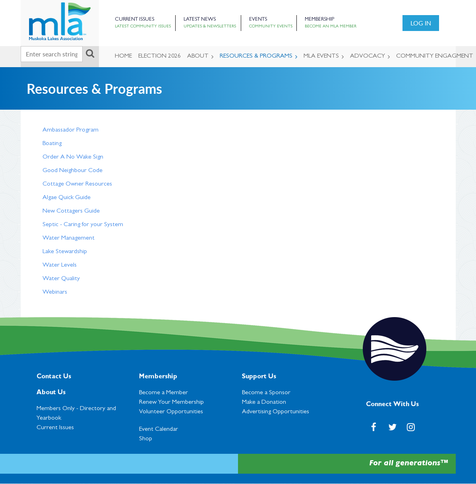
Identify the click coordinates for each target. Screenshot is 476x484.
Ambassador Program (71, 130)
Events (258, 19)
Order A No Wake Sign (73, 157)
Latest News (200, 19)
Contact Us (54, 377)
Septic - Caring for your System (83, 225)
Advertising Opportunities (275, 412)
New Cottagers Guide (71, 211)
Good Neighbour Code (73, 171)
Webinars (55, 292)
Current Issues (134, 19)
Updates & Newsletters (210, 27)
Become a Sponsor (266, 393)
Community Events (270, 27)
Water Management (69, 238)
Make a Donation (264, 402)
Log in (420, 23)
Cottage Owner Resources (77, 184)
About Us (51, 393)
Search (90, 53)
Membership (319, 19)
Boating (52, 144)
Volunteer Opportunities (171, 412)
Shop (145, 439)
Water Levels (60, 265)
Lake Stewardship (65, 252)
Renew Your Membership (171, 402)
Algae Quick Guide (67, 198)
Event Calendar (158, 429)
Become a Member (163, 393)
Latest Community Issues (143, 27)
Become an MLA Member (330, 27)
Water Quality (61, 279)
